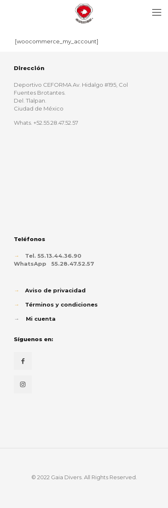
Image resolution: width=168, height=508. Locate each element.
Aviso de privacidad (55, 290)
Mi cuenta (41, 318)
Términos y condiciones (61, 304)
